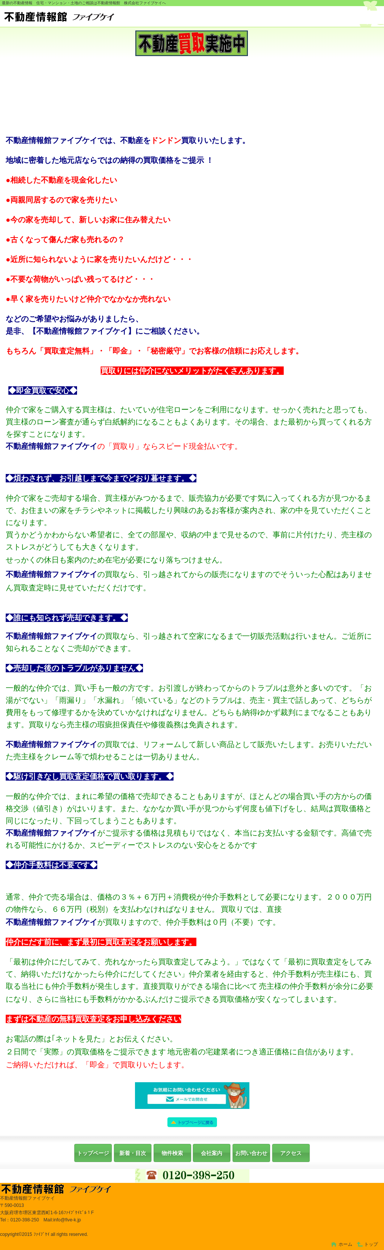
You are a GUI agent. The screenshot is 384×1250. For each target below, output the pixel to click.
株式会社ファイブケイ (193, 17)
